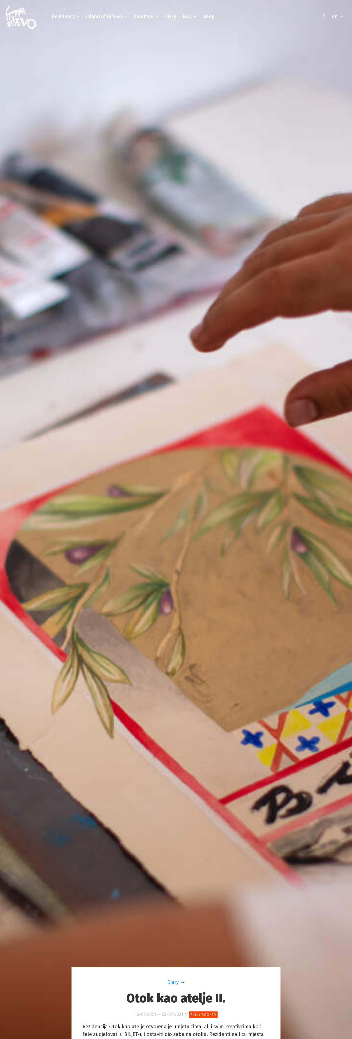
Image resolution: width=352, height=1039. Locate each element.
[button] (63, 16)
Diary (173, 982)
